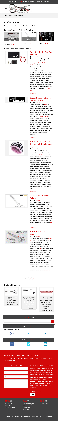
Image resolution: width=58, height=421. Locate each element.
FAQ (44, 416)
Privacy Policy (33, 387)
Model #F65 (47, 270)
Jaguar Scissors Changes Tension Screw (40, 99)
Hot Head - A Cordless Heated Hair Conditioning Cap (41, 144)
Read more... (33, 93)
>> (33, 278)
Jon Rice (12, 44)
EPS (40, 248)
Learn (10, 15)
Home (5, 15)
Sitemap (8, 416)
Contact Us (49, 416)
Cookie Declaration (25, 416)
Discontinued (30, 308)
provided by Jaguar (43, 116)
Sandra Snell (39, 155)
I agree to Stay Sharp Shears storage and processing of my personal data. (41, 378)
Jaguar (45, 104)
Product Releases (18, 15)
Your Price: (9, 304)
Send (32, 394)
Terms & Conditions (36, 416)
